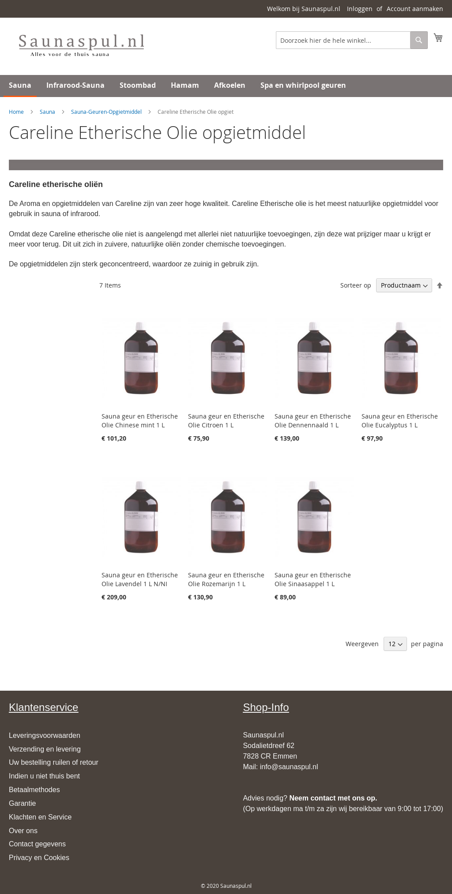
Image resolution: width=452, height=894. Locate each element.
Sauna (47, 111)
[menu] (226, 86)
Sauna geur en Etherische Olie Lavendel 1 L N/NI (140, 579)
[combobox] (352, 40)
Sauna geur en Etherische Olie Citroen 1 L (226, 420)
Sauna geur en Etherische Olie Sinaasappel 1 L (313, 579)
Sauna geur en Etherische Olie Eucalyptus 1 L (400, 420)
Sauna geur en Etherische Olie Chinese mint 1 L (140, 420)
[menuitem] (20, 86)
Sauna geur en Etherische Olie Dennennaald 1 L (313, 420)
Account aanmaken (415, 8)
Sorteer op (355, 285)
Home (16, 111)
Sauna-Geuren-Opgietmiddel (106, 111)
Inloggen (360, 8)
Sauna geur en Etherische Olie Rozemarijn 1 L (226, 579)
